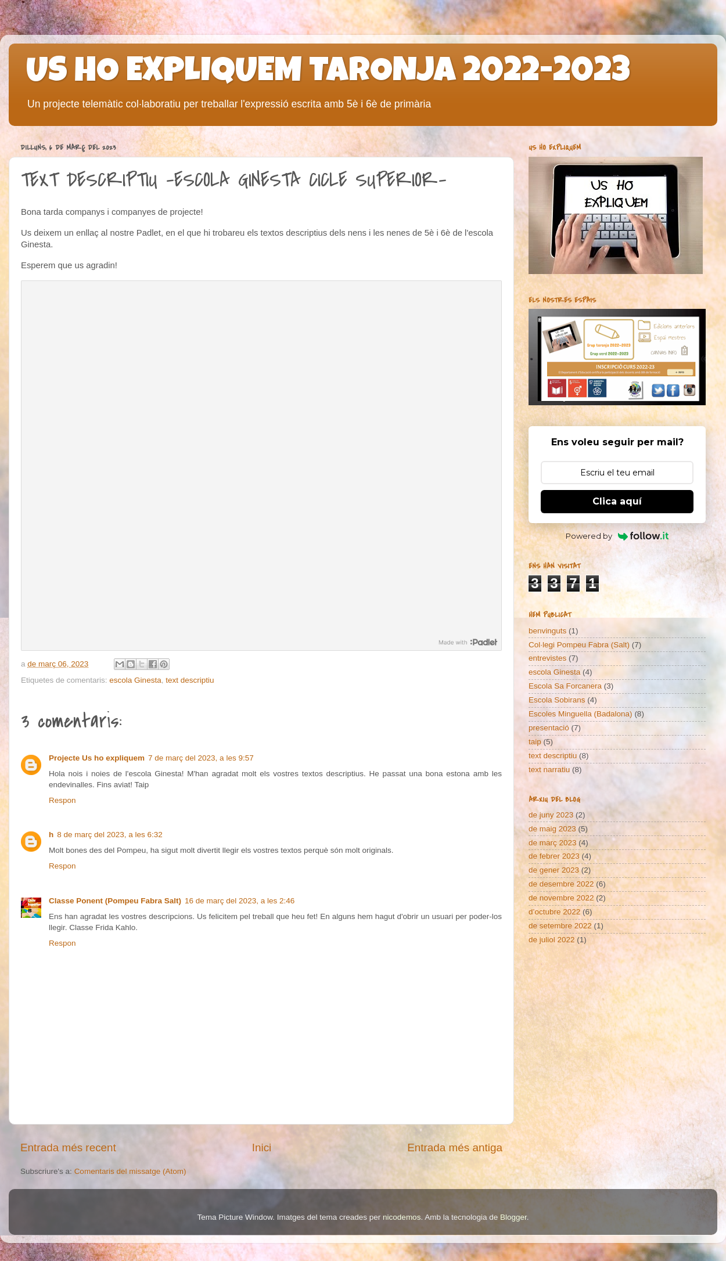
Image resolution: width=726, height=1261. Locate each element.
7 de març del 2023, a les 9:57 (201, 758)
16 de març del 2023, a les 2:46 (239, 900)
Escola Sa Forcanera (565, 686)
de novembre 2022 (561, 897)
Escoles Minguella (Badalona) (580, 713)
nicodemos (401, 1217)
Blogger (513, 1217)
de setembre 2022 (560, 925)
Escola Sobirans (557, 700)
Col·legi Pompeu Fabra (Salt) (579, 644)
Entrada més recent (68, 1147)
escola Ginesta (135, 680)
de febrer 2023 (554, 856)
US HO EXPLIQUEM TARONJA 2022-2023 (328, 73)
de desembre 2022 (561, 884)
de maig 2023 (552, 828)
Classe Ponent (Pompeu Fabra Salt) (115, 900)
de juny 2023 (551, 814)
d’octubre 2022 (554, 911)
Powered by (617, 536)
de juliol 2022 (552, 939)
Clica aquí (617, 501)
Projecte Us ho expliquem (97, 758)
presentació (549, 727)
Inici (262, 1147)
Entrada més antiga (454, 1147)
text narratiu (549, 769)
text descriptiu (190, 680)
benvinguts (547, 630)
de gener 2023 (554, 870)
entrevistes (547, 658)
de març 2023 (553, 842)
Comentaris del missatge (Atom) (130, 1171)
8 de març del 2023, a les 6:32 (110, 834)
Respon (62, 800)
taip (535, 741)
